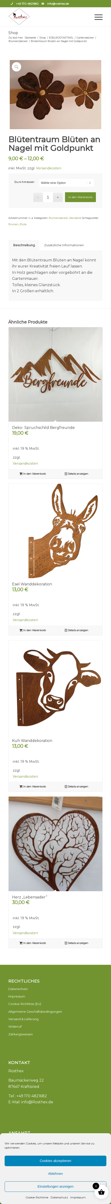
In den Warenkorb (80, 197)
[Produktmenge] (48, 197)
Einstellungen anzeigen (55, 1186)
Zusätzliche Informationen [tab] (64, 245)
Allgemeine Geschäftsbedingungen (35, 1011)
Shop (13, 33)
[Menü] (96, 16)
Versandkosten (48, 168)
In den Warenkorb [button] (33, 474)
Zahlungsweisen (20, 1034)
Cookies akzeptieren (55, 1161)
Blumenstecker (58, 218)
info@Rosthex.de (37, 1102)
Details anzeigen (76, 474)
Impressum (78, 1197)
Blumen (13, 224)
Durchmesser (24, 182)
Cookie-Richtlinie (37, 1197)
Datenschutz (59, 1197)
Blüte (23, 224)
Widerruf (15, 1026)
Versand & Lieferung (23, 1019)
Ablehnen (55, 1174)
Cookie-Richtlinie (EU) (24, 1004)
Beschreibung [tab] (24, 245)
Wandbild (75, 218)
